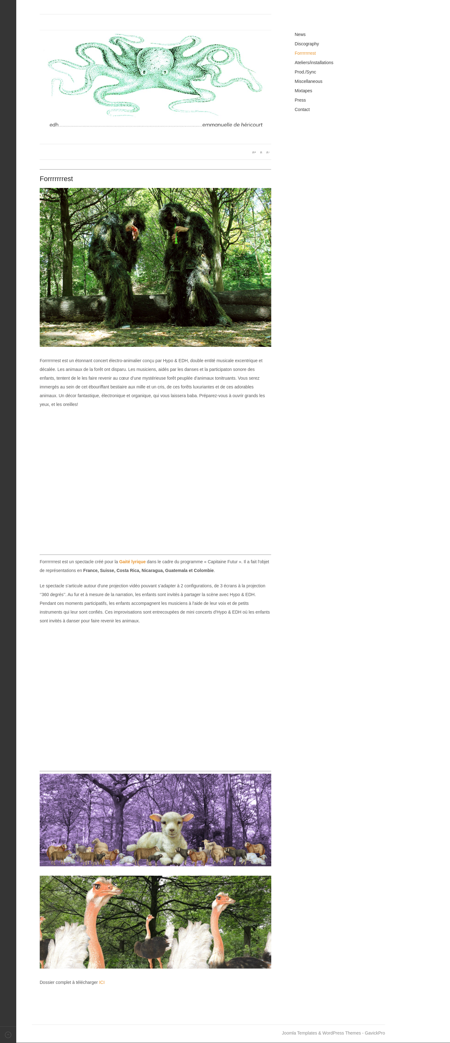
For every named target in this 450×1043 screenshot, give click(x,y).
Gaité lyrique (132, 561)
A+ (254, 152)
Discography (307, 43)
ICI (102, 982)
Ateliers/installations (314, 62)
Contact (302, 109)
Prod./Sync (305, 71)
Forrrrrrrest (305, 53)
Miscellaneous (308, 81)
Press (300, 100)
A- (267, 152)
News (300, 34)
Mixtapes (303, 90)
